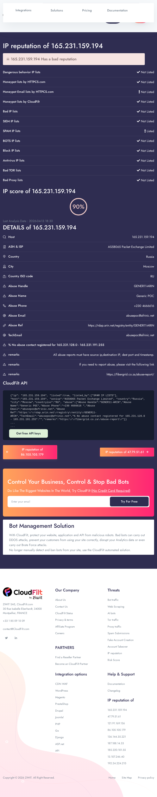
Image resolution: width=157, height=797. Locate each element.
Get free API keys (28, 433)
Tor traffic (113, 620)
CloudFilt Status (64, 613)
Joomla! (59, 717)
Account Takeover (118, 647)
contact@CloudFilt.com (16, 629)
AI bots (112, 613)
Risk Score (114, 660)
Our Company (67, 590)
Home (112, 778)
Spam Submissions (118, 633)
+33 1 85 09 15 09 (14, 621)
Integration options (71, 674)
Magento (60, 697)
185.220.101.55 (117, 750)
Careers (59, 633)
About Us (60, 600)
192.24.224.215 (117, 763)
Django (59, 737)
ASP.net (59, 744)
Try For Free (129, 501)
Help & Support (121, 674)
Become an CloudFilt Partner (71, 664)
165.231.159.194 (117, 710)
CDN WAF (61, 684)
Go (57, 731)
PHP (57, 724)
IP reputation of (121, 700)
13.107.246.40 (116, 757)
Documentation (116, 684)
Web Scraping (116, 607)
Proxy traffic (114, 627)
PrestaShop (61, 704)
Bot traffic (113, 600)
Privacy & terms (64, 620)
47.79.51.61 (114, 716)
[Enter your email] (59, 501)
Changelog (114, 691)
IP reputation (115, 653)
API (57, 751)
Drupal (59, 711)
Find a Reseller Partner (68, 657)
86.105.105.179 (117, 730)
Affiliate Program (65, 627)
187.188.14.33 (116, 743)
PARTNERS (64, 647)
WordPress (61, 691)
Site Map (127, 778)
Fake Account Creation (121, 640)
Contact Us (61, 607)
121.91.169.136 (116, 723)
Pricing (87, 10)
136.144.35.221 (117, 737)
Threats (114, 590)
